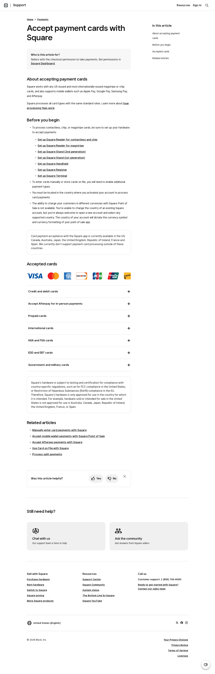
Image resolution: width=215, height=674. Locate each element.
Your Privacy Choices (176, 639)
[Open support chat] (206, 665)
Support (19, 5)
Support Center (91, 579)
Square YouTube (92, 601)
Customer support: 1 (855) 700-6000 (159, 579)
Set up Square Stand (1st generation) (61, 157)
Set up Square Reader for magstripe (61, 145)
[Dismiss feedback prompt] (125, 476)
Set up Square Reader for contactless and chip (67, 139)
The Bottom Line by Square (98, 595)
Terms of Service (178, 650)
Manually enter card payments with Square (59, 430)
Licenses (183, 656)
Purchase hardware (38, 579)
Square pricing (35, 595)
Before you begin (161, 44)
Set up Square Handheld (53, 163)
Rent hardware (35, 584)
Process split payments (47, 454)
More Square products (40, 601)
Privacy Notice (179, 645)
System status (90, 590)
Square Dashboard (43, 63)
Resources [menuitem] (183, 5)
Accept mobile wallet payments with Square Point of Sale (68, 436)
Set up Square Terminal (52, 175)
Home (30, 19)
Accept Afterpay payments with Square (57, 442)
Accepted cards (160, 51)
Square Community (93, 584)
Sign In (197, 5)
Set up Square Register (52, 169)
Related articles (160, 58)
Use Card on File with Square (50, 448)
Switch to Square (37, 590)
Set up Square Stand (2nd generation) (62, 151)
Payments (42, 19)
